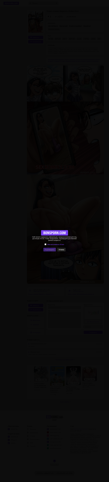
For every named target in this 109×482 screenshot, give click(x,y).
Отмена (61, 249)
